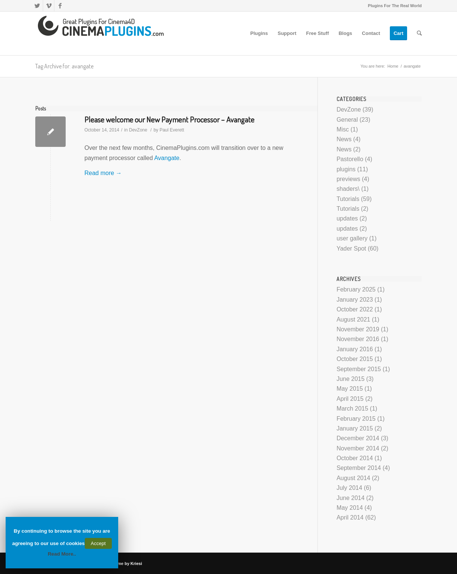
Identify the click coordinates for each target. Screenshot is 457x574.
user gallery (352, 238)
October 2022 (355, 309)
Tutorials (348, 199)
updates (347, 218)
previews (348, 179)
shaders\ (348, 189)
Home (392, 66)
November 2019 (358, 329)
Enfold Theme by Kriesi (119, 563)
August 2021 (353, 319)
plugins (346, 169)
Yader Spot (351, 248)
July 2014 (349, 488)
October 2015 (355, 359)
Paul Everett (171, 130)
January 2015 (355, 428)
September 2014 (359, 468)
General (347, 119)
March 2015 (352, 408)
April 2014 (350, 517)
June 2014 (351, 498)
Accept (98, 543)
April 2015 (350, 399)
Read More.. (62, 554)
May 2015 (350, 388)
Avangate (166, 158)
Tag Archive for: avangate (64, 66)
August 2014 (353, 478)
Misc (343, 129)
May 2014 (350, 508)
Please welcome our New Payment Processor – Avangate (169, 119)
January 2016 (355, 349)
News (344, 139)
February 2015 (356, 418)
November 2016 (358, 339)
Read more (103, 173)
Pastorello (350, 159)
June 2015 (351, 379)
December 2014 (358, 438)
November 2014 (358, 448)
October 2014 (355, 458)
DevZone (138, 130)
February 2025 (356, 289)
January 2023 (355, 299)
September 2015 (359, 369)
